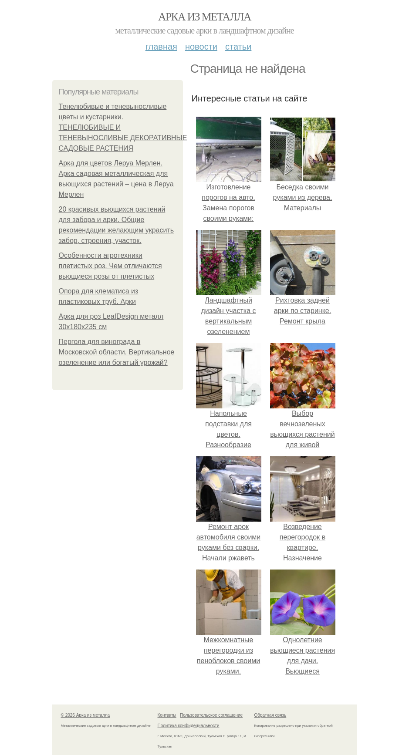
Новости (201, 46)
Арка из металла (204, 16)
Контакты (167, 715)
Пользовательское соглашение (211, 715)
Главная (161, 46)
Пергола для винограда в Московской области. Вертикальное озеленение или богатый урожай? (117, 352)
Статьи (238, 46)
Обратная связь (270, 715)
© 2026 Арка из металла (85, 715)
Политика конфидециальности (189, 725)
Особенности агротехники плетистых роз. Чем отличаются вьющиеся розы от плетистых (110, 266)
